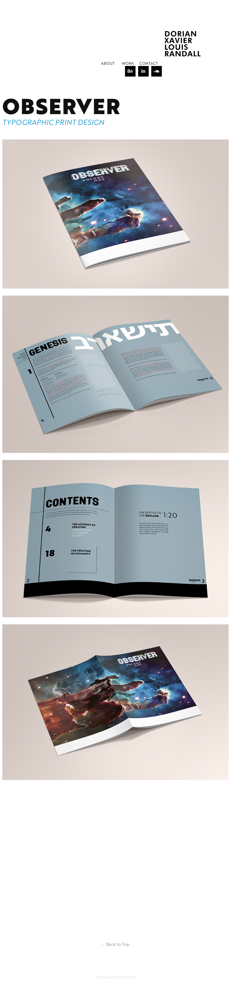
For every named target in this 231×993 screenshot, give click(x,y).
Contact (148, 63)
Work (128, 63)
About (108, 63)
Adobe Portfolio (124, 977)
